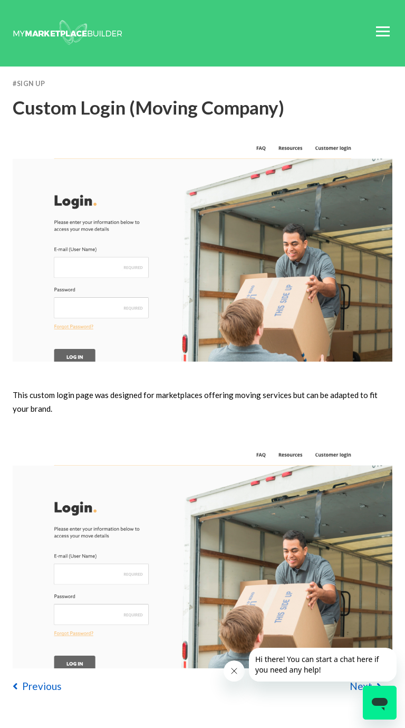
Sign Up (31, 84)
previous (37, 686)
